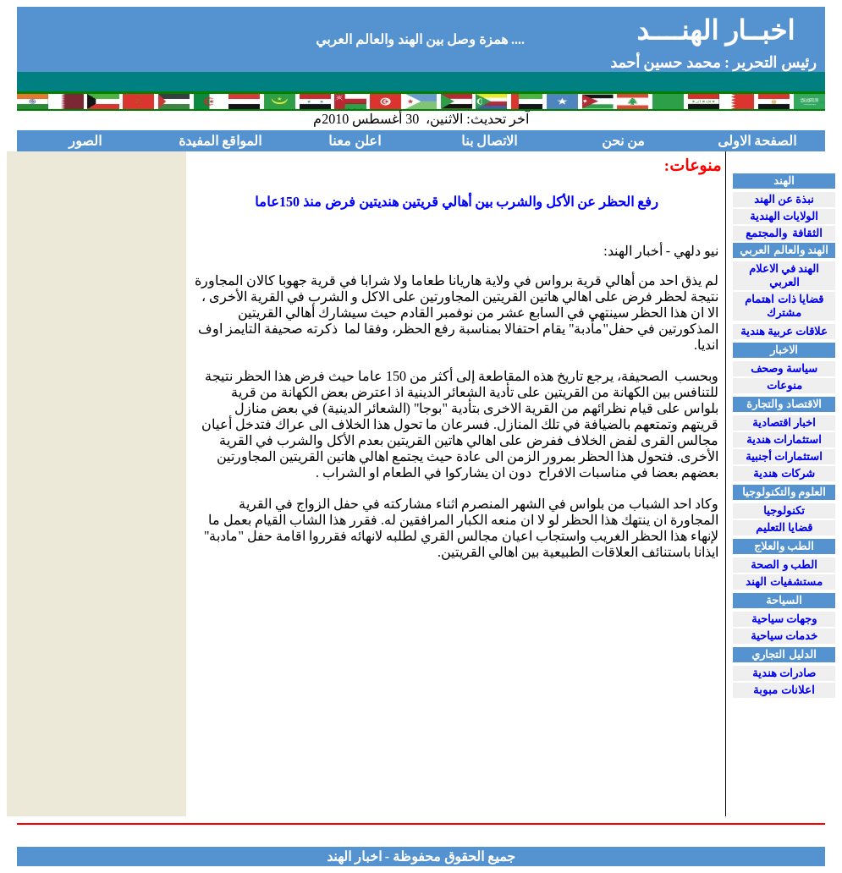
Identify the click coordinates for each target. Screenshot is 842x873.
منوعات (784, 385)
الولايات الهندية (784, 216)
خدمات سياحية (784, 635)
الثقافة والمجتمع (784, 233)
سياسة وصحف (784, 368)
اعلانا (783, 690)
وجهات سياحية (784, 618)
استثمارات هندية (784, 439)
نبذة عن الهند (784, 199)
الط (784, 564)
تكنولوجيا (784, 510)
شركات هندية (783, 473)
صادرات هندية (784, 673)
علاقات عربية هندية (784, 331)
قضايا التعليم (784, 527)
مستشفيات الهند (784, 581)
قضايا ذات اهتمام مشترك (784, 306)
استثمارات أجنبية (784, 456)
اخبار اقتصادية (784, 422)
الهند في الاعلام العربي (784, 275)
